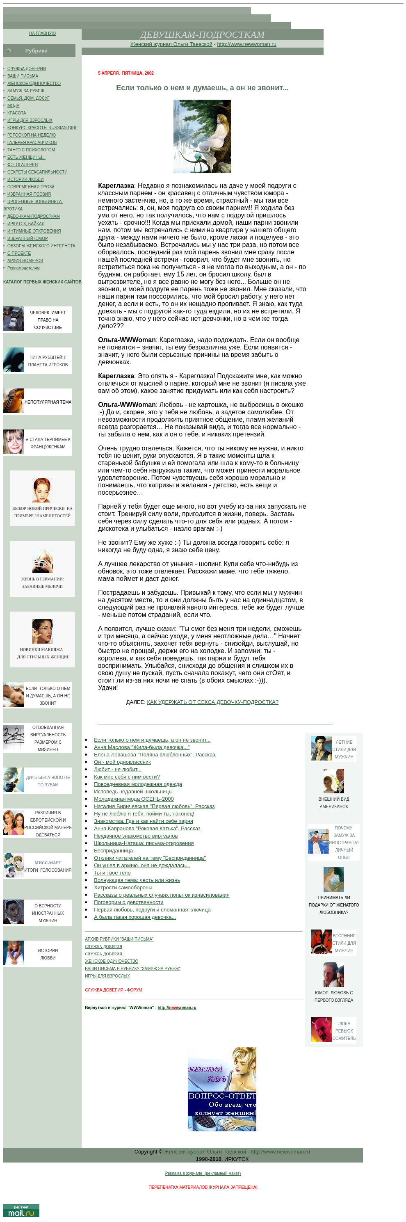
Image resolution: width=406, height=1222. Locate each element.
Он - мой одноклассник (122, 762)
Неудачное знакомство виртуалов (136, 836)
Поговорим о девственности (128, 902)
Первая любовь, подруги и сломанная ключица (152, 910)
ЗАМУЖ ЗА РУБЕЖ (25, 91)
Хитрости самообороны (123, 887)
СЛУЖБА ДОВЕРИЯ (26, 68)
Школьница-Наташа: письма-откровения (144, 843)
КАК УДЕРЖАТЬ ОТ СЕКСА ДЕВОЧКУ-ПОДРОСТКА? (213, 702)
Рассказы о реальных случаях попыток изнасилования (162, 895)
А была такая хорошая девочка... (135, 917)
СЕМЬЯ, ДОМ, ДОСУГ (28, 98)
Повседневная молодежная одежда (138, 784)
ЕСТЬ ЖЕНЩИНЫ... (26, 157)
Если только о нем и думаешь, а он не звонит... (152, 740)
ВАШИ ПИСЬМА (22, 76)
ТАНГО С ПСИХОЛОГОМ (31, 150)
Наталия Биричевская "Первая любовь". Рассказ (154, 806)
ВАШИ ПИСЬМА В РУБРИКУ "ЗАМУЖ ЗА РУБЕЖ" (132, 968)
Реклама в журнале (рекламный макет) (203, 1173)
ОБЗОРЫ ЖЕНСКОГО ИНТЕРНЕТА (41, 246)
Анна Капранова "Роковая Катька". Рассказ (147, 828)
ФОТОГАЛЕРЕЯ (22, 164)
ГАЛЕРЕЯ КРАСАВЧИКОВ (32, 142)
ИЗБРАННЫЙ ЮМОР (27, 238)
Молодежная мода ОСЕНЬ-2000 (134, 799)
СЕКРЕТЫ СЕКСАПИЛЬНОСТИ (37, 172)
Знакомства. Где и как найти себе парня (143, 821)
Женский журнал (151, 44)
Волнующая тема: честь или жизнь (137, 880)
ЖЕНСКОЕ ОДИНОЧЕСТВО (34, 83)
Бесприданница (113, 850)
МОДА (13, 105)
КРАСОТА (16, 113)
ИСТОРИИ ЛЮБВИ (25, 179)
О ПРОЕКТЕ (19, 253)
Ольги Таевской (192, 44)
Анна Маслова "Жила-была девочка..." (141, 747)
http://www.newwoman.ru (246, 44)
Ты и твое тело (112, 873)
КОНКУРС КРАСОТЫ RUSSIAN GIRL (42, 128)
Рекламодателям (23, 268)
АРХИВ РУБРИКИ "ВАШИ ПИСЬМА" (119, 939)
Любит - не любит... (117, 769)
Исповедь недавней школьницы (133, 791)
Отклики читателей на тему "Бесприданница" (150, 858)
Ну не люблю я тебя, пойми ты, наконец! (144, 814)
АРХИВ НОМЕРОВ (25, 260)
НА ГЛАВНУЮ (42, 33)
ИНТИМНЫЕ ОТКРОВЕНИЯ (34, 231)
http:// (163, 1007)
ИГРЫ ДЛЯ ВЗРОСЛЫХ (29, 120)
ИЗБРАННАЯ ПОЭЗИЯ (29, 194)
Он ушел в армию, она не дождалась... (142, 865)
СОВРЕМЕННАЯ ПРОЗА (31, 187)
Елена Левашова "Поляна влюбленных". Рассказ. (155, 754)
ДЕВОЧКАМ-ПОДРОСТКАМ (33, 216)
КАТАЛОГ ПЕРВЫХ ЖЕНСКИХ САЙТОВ (42, 282)
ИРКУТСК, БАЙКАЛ (25, 224)
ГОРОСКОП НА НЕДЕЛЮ (31, 135)
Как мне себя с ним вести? (127, 777)
